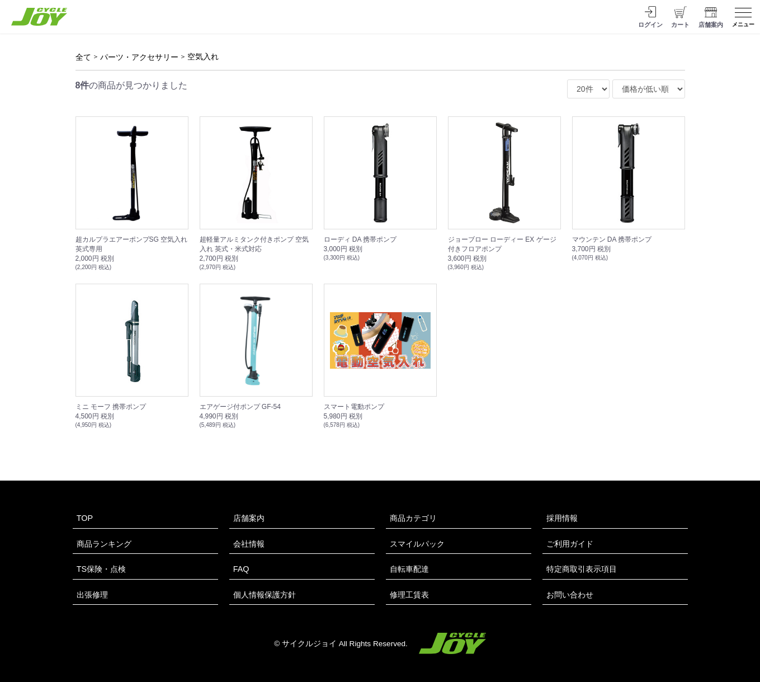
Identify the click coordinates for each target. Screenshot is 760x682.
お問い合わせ (569, 594)
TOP (85, 518)
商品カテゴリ (413, 518)
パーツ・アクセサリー (139, 57)
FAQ (241, 569)
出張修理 (92, 594)
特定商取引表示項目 (581, 569)
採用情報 (562, 518)
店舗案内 (249, 518)
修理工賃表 (409, 594)
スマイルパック (417, 543)
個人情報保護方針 (264, 594)
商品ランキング (104, 543)
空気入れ (203, 56)
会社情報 (249, 543)
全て (83, 57)
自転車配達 (409, 569)
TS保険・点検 (101, 569)
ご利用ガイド (569, 543)
